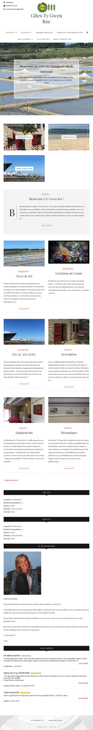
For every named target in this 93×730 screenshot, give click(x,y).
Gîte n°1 (10, 32)
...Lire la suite (83, 663)
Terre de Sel (24, 276)
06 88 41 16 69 (10, 6)
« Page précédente (11, 480)
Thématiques (69, 433)
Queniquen (8, 2)
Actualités (43, 39)
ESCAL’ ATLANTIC (24, 354)
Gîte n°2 (25, 32)
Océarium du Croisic (68, 273)
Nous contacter (63, 39)
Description (68, 354)
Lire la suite (46, 91)
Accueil (45, 194)
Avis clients (24, 39)
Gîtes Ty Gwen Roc (46, 18)
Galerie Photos (44, 32)
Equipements (24, 433)
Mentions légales (55, 720)
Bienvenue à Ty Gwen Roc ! (46, 199)
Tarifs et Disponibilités (70, 32)
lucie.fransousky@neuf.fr (13, 9)
